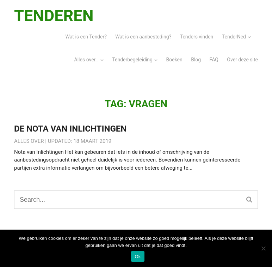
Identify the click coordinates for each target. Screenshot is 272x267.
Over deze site (242, 59)
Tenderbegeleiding (132, 59)
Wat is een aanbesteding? (143, 37)
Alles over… (86, 59)
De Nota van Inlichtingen (70, 129)
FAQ (214, 59)
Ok (138, 256)
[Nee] (263, 248)
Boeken (174, 59)
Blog (196, 59)
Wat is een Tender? (86, 37)
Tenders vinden (197, 37)
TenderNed (234, 37)
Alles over (29, 141)
